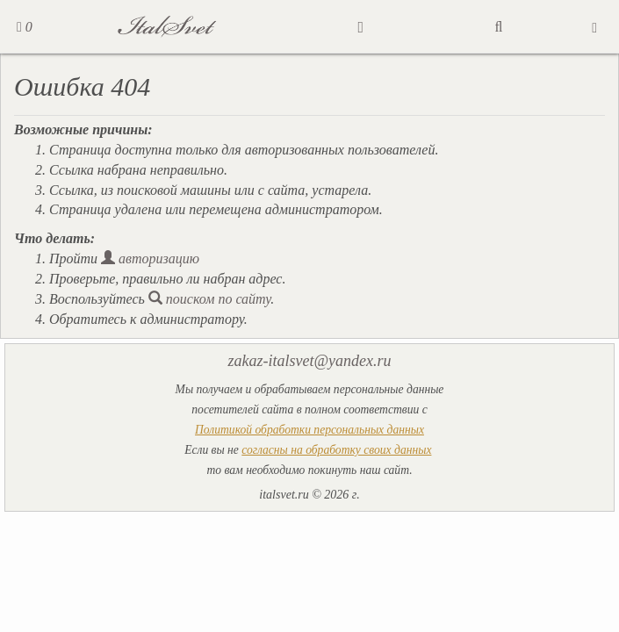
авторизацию (150, 258)
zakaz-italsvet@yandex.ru (309, 361)
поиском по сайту (209, 298)
